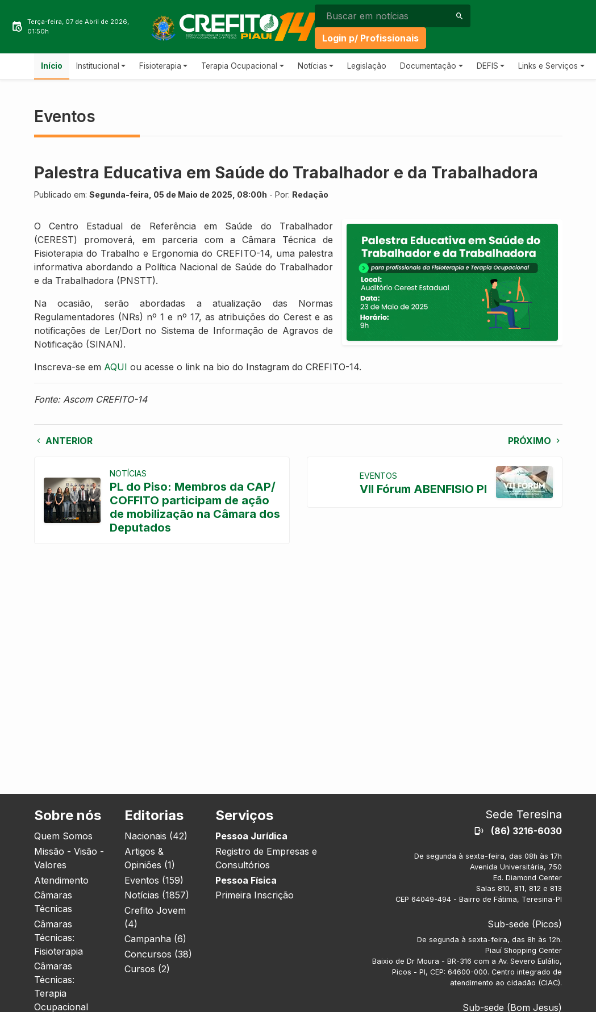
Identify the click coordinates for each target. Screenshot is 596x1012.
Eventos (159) (154, 880)
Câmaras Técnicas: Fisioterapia (58, 937)
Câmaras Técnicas (53, 901)
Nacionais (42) (155, 836)
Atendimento (61, 880)
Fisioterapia (160, 65)
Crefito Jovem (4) (155, 917)
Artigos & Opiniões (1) (149, 858)
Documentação (428, 65)
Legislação (366, 65)
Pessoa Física (246, 880)
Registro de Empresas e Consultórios (266, 858)
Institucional (97, 65)
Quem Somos (63, 836)
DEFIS (487, 65)
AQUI (115, 367)
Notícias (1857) (156, 895)
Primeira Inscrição (254, 895)
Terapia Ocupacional (239, 65)
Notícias (312, 65)
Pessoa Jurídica (251, 836)
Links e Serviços (548, 65)
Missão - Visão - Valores (69, 858)
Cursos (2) (147, 969)
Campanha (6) (155, 938)
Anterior (63, 440)
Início (51, 65)
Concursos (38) (158, 954)
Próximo (535, 440)
